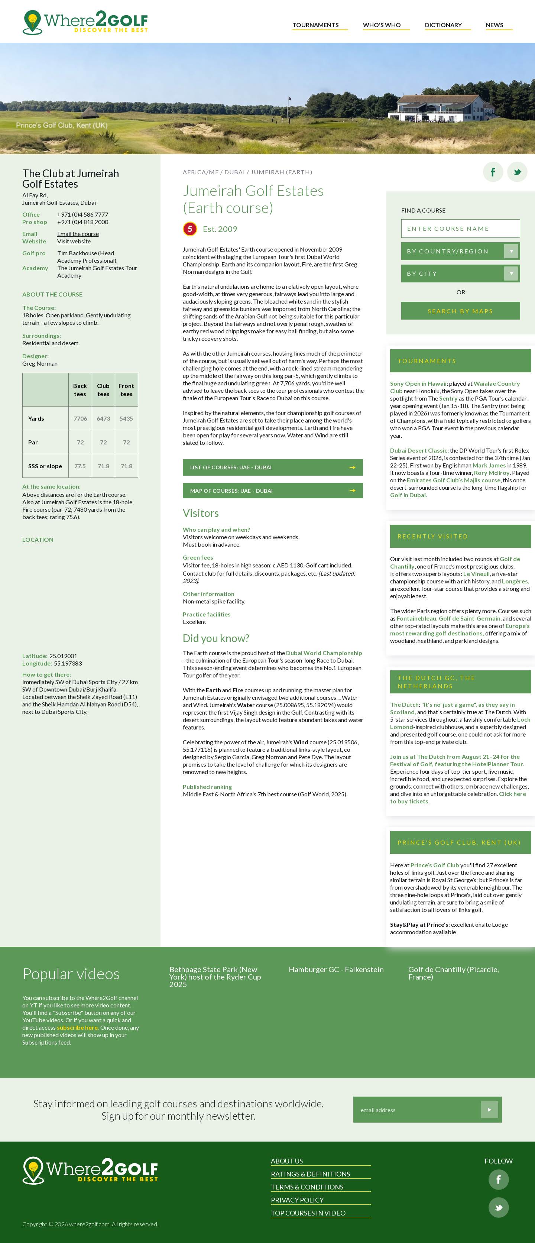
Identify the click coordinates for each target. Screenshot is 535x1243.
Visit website (74, 241)
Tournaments (315, 24)
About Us (287, 1161)
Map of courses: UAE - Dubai (273, 491)
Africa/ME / (203, 171)
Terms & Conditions (307, 1187)
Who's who (382, 24)
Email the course (78, 233)
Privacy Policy (297, 1200)
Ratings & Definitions (310, 1174)
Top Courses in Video (308, 1213)
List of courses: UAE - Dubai (273, 467)
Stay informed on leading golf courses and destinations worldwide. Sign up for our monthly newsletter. (178, 1109)
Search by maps (460, 310)
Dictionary (443, 24)
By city (422, 273)
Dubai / (236, 171)
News (494, 24)
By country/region (448, 251)
